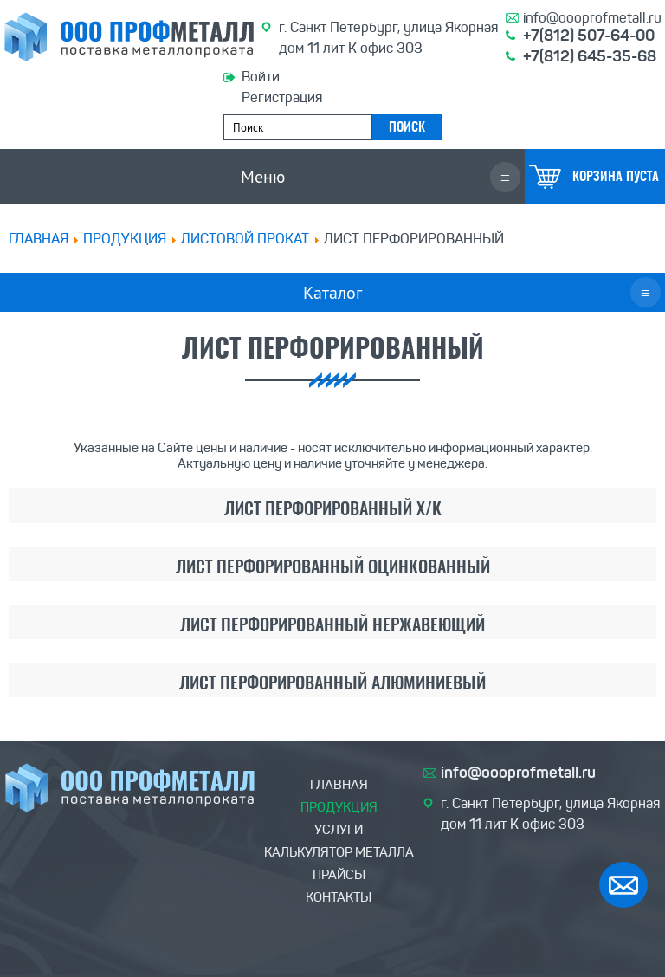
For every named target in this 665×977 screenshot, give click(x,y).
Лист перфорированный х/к (333, 510)
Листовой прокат (245, 238)
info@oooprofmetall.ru (592, 18)
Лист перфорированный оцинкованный (333, 568)
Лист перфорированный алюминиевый (332, 684)
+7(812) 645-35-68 (589, 56)
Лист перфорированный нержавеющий (332, 626)
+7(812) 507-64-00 (589, 35)
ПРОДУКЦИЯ (124, 238)
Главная (38, 238)
